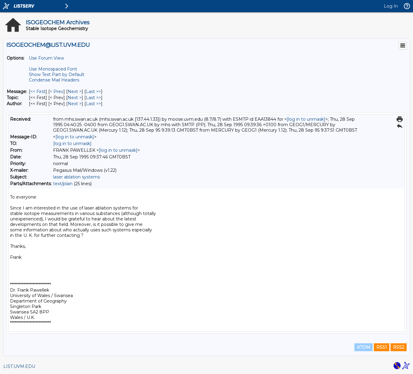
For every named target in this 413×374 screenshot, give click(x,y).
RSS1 (381, 347)
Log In (391, 6)
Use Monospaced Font (53, 69)
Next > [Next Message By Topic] (75, 97)
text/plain (63, 183)
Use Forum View (46, 58)
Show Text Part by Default (56, 74)
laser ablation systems (76, 177)
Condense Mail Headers (54, 80)
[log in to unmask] (306, 119)
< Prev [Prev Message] (56, 91)
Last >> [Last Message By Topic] (93, 97)
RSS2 (398, 347)
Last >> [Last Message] (93, 91)
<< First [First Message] (38, 91)
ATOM (363, 347)
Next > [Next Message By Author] (75, 103)
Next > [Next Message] (75, 91)
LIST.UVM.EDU (19, 366)
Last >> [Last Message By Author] (93, 103)
